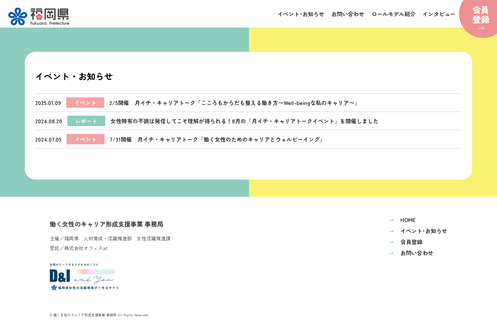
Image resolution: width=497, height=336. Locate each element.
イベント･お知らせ (300, 14)
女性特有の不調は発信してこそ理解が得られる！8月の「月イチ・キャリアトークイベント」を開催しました (207, 120)
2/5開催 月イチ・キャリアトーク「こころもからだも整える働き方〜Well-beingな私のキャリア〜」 (197, 102)
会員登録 (405, 242)
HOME (402, 219)
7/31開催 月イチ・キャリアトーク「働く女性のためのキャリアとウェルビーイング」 (180, 139)
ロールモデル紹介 (393, 14)
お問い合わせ (347, 14)
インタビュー (439, 14)
